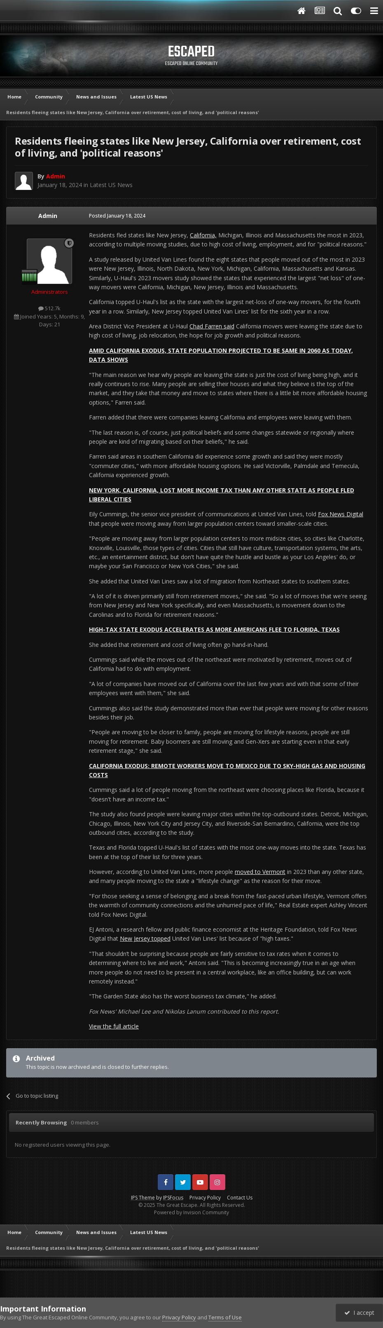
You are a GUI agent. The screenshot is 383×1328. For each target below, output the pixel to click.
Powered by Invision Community (191, 1212)
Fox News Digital (340, 514)
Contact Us (239, 1197)
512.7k (49, 308)
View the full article (114, 1026)
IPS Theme (143, 1197)
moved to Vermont (260, 872)
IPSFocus (173, 1197)
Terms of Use (225, 1317)
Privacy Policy (205, 1197)
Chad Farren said (211, 326)
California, (203, 235)
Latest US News (111, 185)
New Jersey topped (145, 938)
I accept (359, 1312)
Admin (47, 216)
